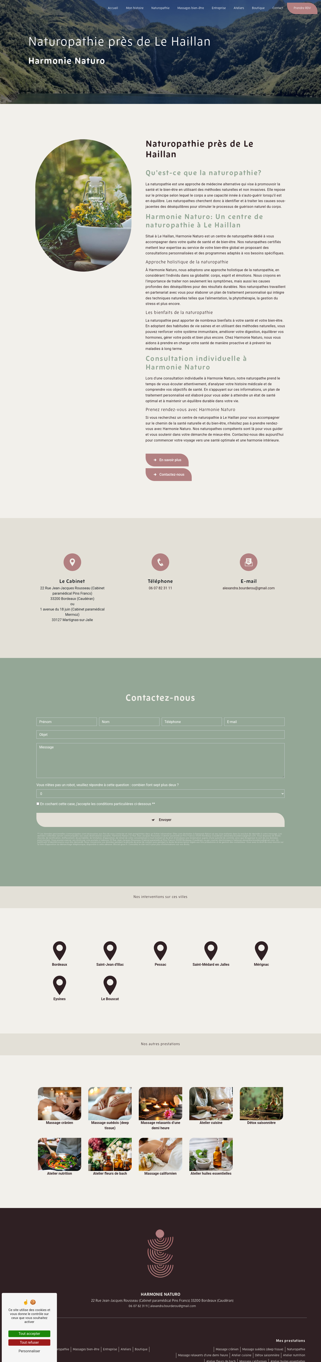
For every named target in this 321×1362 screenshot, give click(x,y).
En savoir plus (167, 460)
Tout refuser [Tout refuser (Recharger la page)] (29, 1342)
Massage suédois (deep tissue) (262, 1349)
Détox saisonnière (267, 1355)
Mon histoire (134, 8)
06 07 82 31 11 (160, 588)
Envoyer (165, 813)
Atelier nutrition (294, 1355)
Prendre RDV (302, 8)
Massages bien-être (190, 8)
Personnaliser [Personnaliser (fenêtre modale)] (29, 1351)
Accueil (113, 8)
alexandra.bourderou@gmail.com (249, 588)
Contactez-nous (168, 474)
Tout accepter (29, 1334)
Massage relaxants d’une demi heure (203, 1355)
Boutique (258, 8)
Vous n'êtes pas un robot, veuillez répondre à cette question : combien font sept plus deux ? (107, 778)
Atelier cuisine (241, 1355)
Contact (277, 8)
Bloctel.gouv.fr (120, 837)
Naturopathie (160, 8)
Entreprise (219, 8)
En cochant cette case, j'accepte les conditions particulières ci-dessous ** (97, 797)
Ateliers (239, 8)
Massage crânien (227, 1349)
